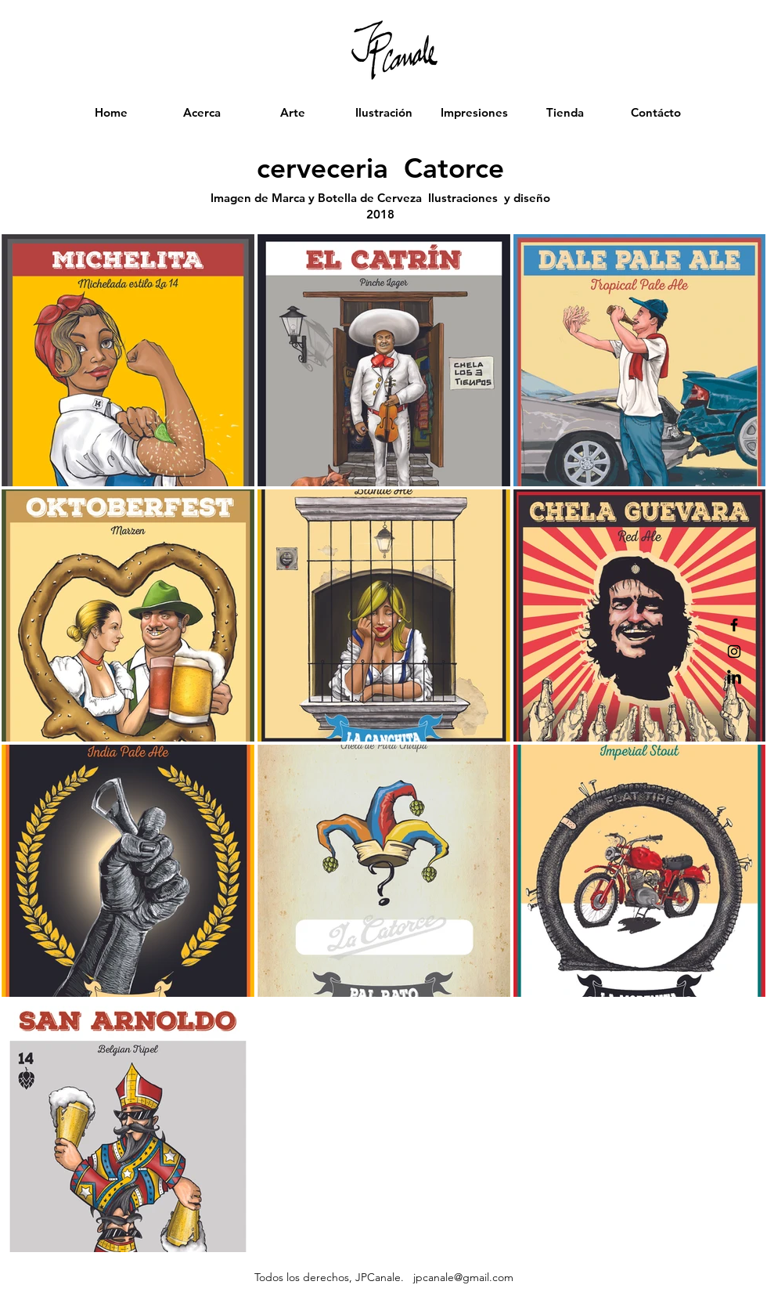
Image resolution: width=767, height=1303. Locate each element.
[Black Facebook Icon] (734, 624)
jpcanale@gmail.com (463, 1277)
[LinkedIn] (734, 678)
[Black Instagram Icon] (734, 651)
